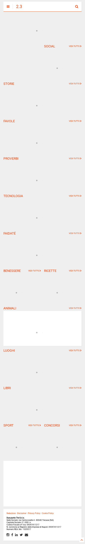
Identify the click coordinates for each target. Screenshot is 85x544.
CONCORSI (52, 425)
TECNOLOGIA (13, 196)
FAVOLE (9, 121)
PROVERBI (10, 158)
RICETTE (50, 271)
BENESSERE (12, 271)
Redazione (11, 513)
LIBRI (7, 388)
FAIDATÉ (9, 233)
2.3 (19, 6)
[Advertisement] (22, 60)
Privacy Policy (34, 513)
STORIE (8, 84)
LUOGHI (9, 350)
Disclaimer (21, 513)
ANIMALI (9, 308)
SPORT (8, 425)
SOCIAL (49, 46)
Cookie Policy (48, 513)
